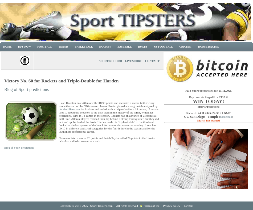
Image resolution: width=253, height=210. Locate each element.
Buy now (24, 46)
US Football (163, 46)
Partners (188, 205)
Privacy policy (171, 205)
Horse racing (208, 46)
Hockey (105, 46)
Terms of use (152, 205)
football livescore (69, 109)
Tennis (63, 46)
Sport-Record (110, 60)
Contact (152, 60)
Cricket (185, 46)
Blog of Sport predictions (26, 89)
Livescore (133, 60)
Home (7, 46)
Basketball (84, 46)
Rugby (143, 46)
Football (44, 46)
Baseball (124, 46)
